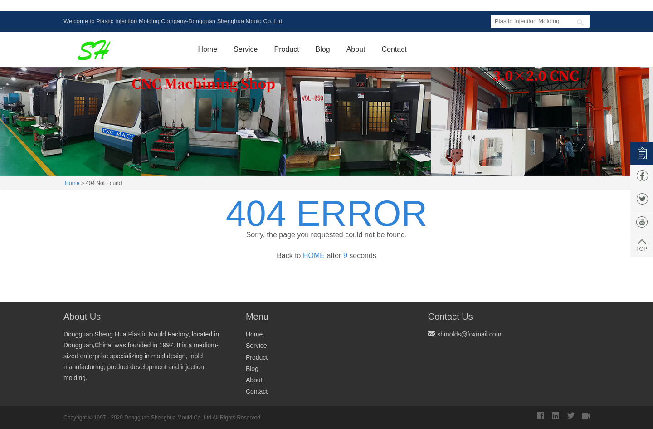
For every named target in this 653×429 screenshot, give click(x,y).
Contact (393, 49)
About (355, 49)
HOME (312, 255)
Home (207, 49)
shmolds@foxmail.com (469, 334)
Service (246, 49)
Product (286, 49)
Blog (323, 49)
